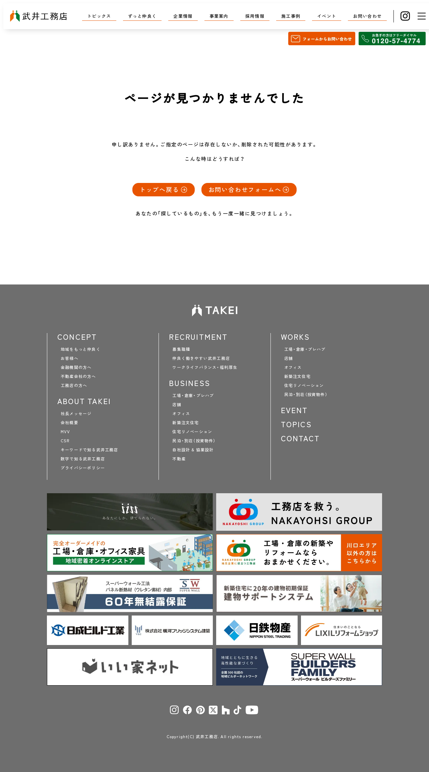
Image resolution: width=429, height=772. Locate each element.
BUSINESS (189, 383)
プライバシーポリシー (83, 468)
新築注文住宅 (185, 423)
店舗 (176, 404)
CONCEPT (77, 336)
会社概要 (69, 423)
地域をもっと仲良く (81, 349)
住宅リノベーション (192, 432)
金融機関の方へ (76, 367)
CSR (65, 441)
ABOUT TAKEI (84, 401)
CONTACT (300, 438)
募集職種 (181, 349)
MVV (65, 432)
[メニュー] (422, 16)
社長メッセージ (76, 413)
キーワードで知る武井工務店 (89, 450)
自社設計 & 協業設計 (192, 450)
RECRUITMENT (198, 336)
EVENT (294, 410)
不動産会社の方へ (78, 376)
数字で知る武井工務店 (83, 459)
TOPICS (296, 424)
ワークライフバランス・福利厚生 (204, 367)
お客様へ (69, 358)
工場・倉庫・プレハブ (193, 395)
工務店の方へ (74, 385)
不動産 (179, 459)
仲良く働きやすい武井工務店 (201, 358)
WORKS (295, 336)
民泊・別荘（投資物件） (194, 441)
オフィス (181, 413)
